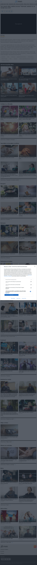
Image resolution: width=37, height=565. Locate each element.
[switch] (30, 281)
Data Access (18, 298)
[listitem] (18, 279)
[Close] (35, 267)
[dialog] (18, 282)
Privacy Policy (24, 298)
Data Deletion (13, 298)
